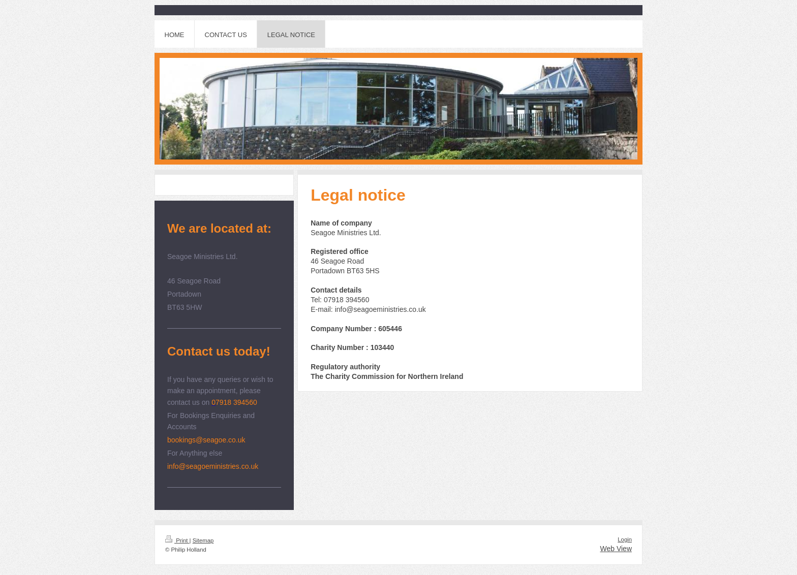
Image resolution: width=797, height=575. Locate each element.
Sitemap (203, 540)
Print (177, 540)
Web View (616, 549)
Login (625, 539)
